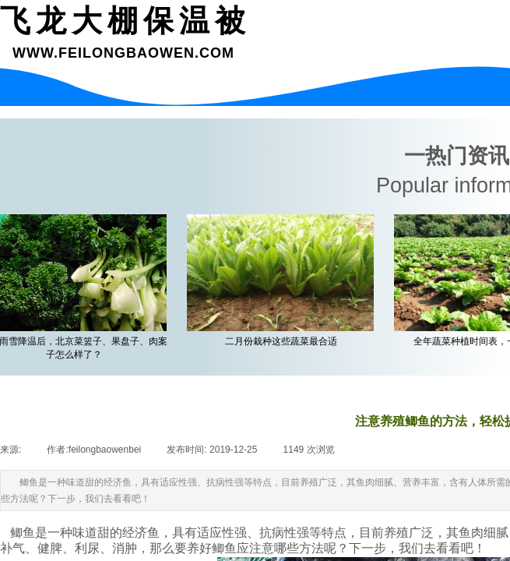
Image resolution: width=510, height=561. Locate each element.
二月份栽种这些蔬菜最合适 (283, 341)
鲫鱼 (22, 532)
